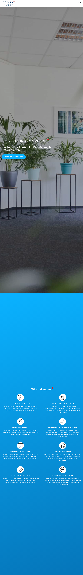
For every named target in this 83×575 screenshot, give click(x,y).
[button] (79, 3)
